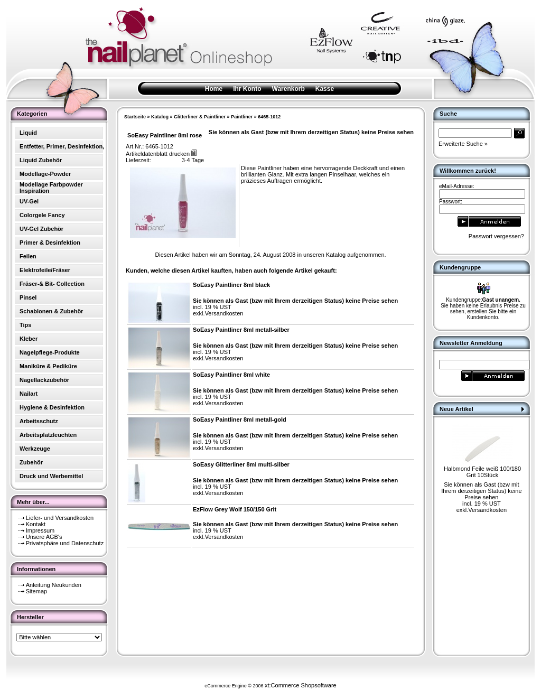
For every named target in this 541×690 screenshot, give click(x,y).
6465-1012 (269, 116)
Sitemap (36, 591)
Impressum (40, 530)
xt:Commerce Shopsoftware (301, 685)
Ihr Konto (247, 88)
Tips (25, 325)
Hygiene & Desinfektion (52, 407)
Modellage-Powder (45, 174)
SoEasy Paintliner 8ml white (231, 374)
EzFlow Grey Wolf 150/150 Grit (234, 509)
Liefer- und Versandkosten (60, 518)
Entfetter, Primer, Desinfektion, (62, 146)
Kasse (324, 88)
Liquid (28, 132)
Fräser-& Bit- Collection (52, 284)
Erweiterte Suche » (463, 144)
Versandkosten (224, 313)
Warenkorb (288, 88)
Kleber (29, 338)
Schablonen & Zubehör (51, 311)
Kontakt (35, 524)
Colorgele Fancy (42, 215)
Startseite (135, 116)
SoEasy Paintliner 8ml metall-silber (241, 330)
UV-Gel (29, 201)
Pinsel (28, 297)
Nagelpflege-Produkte (50, 352)
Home (213, 88)
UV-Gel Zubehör (41, 229)
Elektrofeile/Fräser (45, 270)
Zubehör (31, 462)
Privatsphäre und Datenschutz (65, 543)
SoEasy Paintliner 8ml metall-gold (239, 419)
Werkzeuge (35, 448)
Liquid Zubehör (41, 160)
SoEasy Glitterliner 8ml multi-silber (241, 464)
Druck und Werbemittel (51, 476)
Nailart (29, 393)
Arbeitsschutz (39, 421)
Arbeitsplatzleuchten (48, 435)
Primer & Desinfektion (50, 242)
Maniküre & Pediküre (48, 366)
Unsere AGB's (44, 537)
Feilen (28, 256)
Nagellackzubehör (44, 380)
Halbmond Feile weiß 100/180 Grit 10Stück (482, 471)
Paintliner (242, 116)
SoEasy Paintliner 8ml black (231, 285)
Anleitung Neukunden (53, 585)
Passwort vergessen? (496, 236)
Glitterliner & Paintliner (200, 116)
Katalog (160, 116)
